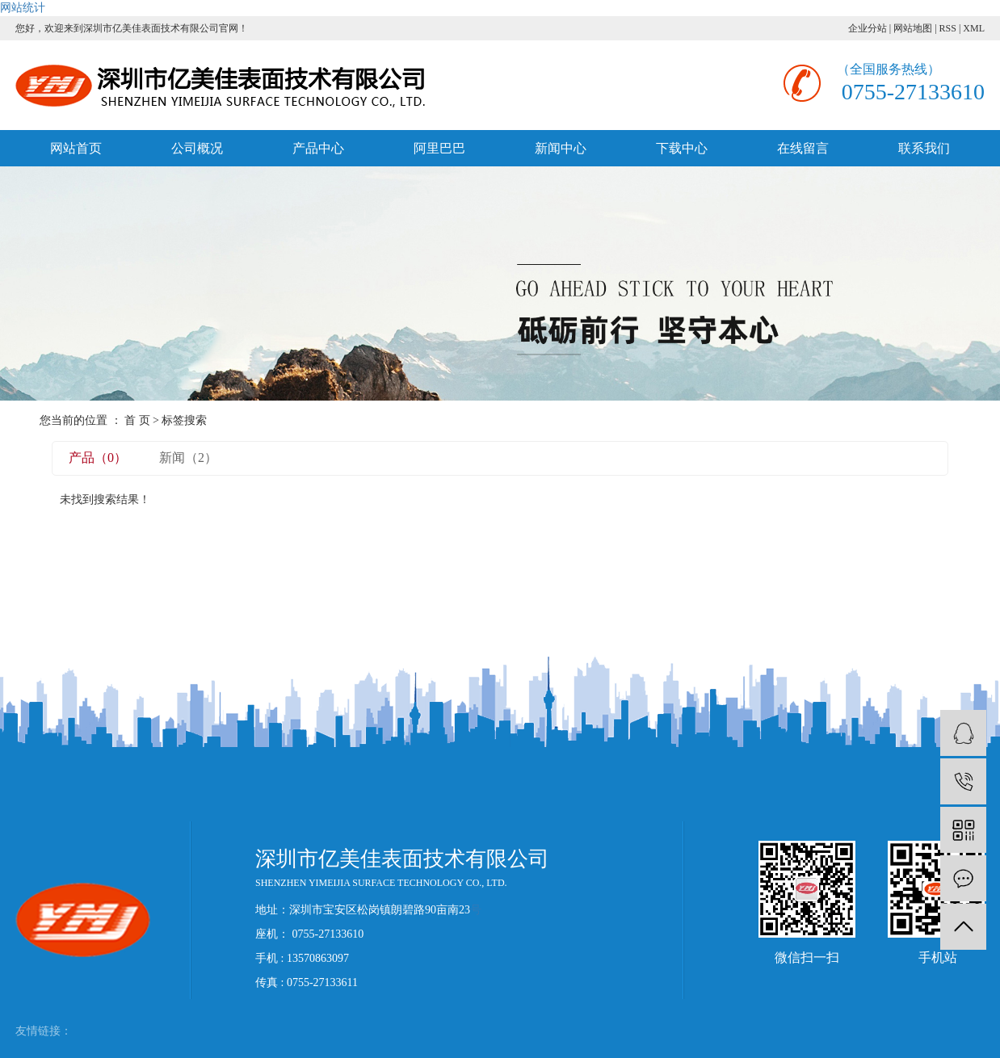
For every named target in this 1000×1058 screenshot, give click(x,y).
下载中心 (682, 148)
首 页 (137, 420)
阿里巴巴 (439, 148)
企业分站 (867, 28)
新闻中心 (560, 148)
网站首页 (76, 148)
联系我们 (924, 148)
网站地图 (912, 28)
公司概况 (197, 148)
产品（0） (98, 457)
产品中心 (318, 148)
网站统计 (22, 8)
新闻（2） (188, 457)
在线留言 (803, 148)
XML (974, 28)
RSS (947, 28)
